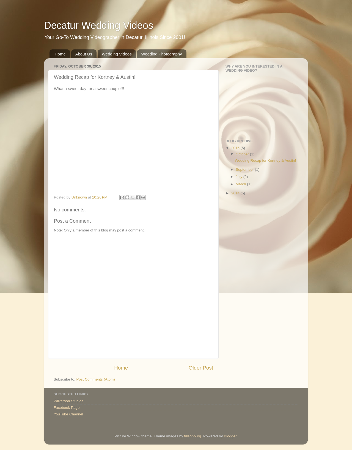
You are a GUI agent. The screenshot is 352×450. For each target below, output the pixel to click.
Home (60, 54)
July (239, 177)
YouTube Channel (68, 414)
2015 (236, 148)
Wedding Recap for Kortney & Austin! (265, 160)
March (241, 184)
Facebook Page (67, 408)
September (245, 169)
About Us (83, 54)
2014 (236, 193)
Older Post (201, 368)
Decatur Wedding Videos (98, 25)
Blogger (230, 436)
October (243, 154)
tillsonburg (192, 436)
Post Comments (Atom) (95, 379)
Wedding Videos (117, 54)
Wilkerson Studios (68, 401)
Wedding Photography (161, 54)
